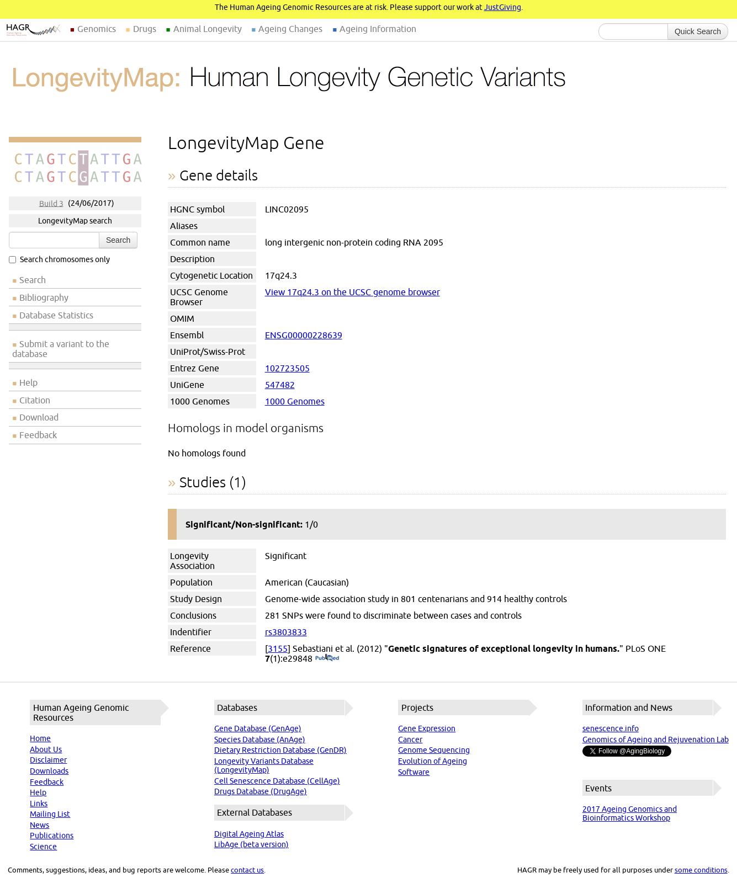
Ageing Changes (290, 29)
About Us (46, 749)
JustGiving (502, 7)
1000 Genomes (295, 401)
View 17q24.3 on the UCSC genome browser (352, 292)
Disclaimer (48, 760)
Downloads (49, 771)
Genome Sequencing (434, 750)
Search (118, 240)
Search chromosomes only (59, 259)
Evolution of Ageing (432, 761)
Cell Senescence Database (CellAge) (277, 780)
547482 (280, 385)
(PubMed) (327, 658)
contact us (247, 870)
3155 (278, 648)
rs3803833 (286, 632)
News (39, 825)
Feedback (38, 435)
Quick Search (698, 31)
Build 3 (51, 203)
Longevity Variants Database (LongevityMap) (264, 765)
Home (40, 738)
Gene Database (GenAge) (257, 728)
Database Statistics (56, 315)
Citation (34, 400)
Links (38, 803)
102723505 (287, 368)
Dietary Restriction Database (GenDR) (280, 750)
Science (43, 846)
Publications (51, 835)
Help (28, 382)
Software (414, 772)
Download (39, 417)
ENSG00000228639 (303, 335)
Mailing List (50, 814)
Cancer (410, 739)
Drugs (144, 29)
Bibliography (43, 297)
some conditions (701, 870)
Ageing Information (378, 29)
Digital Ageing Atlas (249, 833)
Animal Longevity (207, 29)
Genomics (96, 29)
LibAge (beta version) (251, 844)
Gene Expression (426, 728)
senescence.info (610, 728)
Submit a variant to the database (60, 349)
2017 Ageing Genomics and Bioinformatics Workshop (629, 813)
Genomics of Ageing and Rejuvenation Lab (655, 739)
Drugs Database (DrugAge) (260, 791)
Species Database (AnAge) (259, 739)
